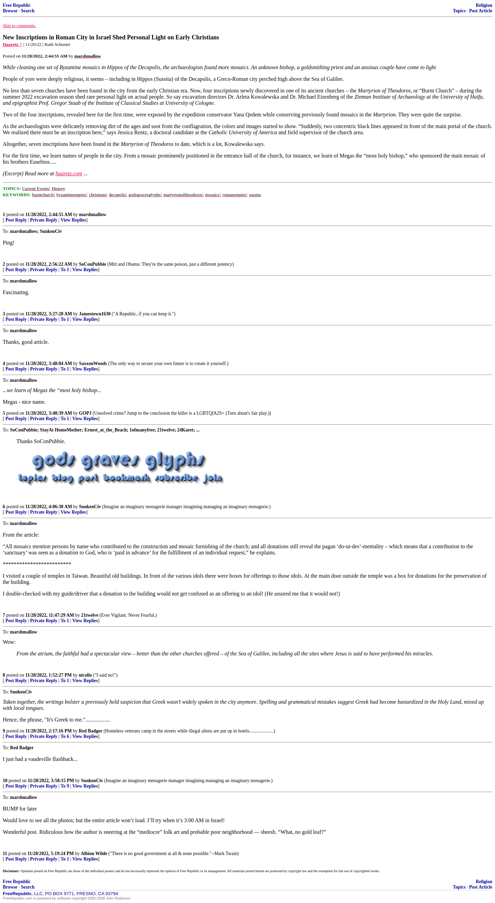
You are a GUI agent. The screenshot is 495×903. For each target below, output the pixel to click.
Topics (459, 10)
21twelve (90, 615)
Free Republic (17, 5)
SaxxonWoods (93, 363)
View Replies (73, 220)
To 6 (65, 736)
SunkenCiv (90, 506)
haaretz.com (68, 173)
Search (28, 10)
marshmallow (92, 214)
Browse (10, 10)
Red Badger (90, 730)
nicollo (85, 675)
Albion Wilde (94, 853)
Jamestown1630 (95, 313)
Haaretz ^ (12, 44)
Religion (484, 5)
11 (5, 853)
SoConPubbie (92, 264)
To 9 (65, 786)
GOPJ (85, 413)
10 (5, 780)
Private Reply (44, 220)
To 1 (65, 269)
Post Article (480, 10)
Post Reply (16, 220)
